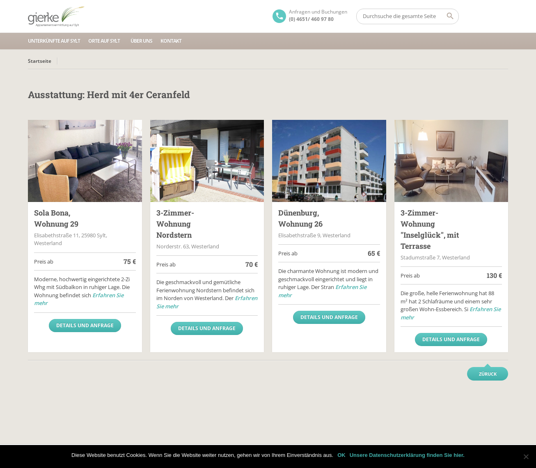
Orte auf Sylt (104, 40)
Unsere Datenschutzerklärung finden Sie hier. (407, 455)
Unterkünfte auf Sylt (54, 40)
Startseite (39, 60)
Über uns (141, 40)
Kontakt (170, 40)
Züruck (488, 374)
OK (341, 455)
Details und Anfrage (85, 325)
